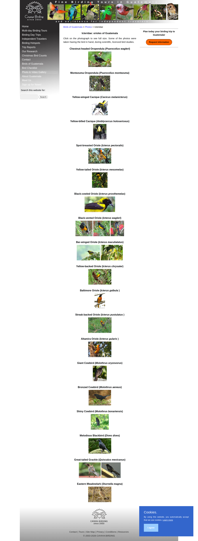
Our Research (29, 51)
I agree (151, 527)
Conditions (111, 532)
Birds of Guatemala (32, 63)
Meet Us (26, 80)
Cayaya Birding (35, 11)
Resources (123, 532)
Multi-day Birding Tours (34, 30)
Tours (81, 532)
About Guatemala (31, 76)
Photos (88, 27)
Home (25, 26)
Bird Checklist (29, 68)
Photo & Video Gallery (34, 72)
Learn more (168, 520)
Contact (26, 59)
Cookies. (150, 512)
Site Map (90, 532)
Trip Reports (28, 47)
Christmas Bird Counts (34, 55)
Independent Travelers (34, 39)
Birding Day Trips (31, 34)
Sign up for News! (31, 84)
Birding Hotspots (31, 43)
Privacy (100, 532)
